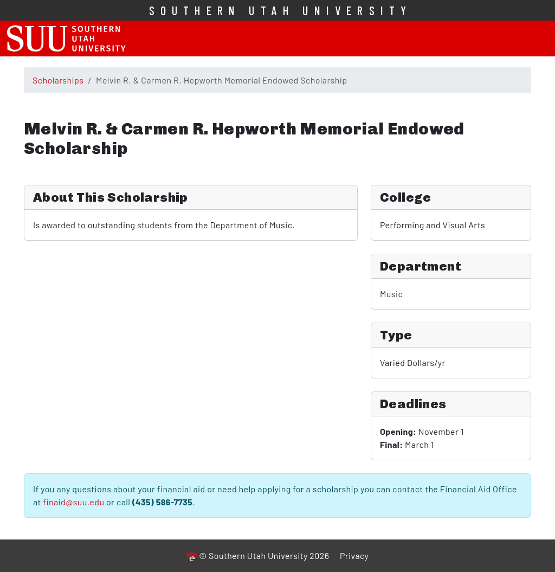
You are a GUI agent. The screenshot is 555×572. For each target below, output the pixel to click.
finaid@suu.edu (73, 502)
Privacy (354, 555)
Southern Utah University (280, 10)
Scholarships (58, 80)
